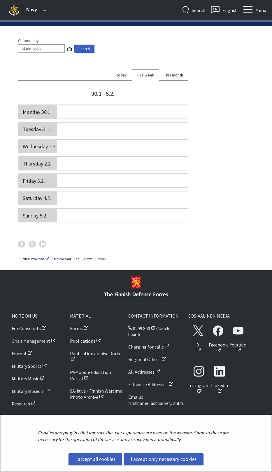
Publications (82, 341)
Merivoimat (62, 259)
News (88, 259)
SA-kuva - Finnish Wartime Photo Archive (96, 394)
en (77, 259)
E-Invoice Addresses (148, 384)
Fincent (19, 353)
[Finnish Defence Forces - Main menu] (37, 10)
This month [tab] (173, 75)
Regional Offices (144, 359)
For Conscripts (26, 328)
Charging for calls (146, 347)
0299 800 (139, 328)
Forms (76, 328)
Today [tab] (121, 75)
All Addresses (141, 372)
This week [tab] (145, 75)
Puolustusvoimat (33, 259)
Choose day (28, 40)
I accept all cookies (95, 459)
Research (21, 404)
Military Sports (26, 366)
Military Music (25, 379)
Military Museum (28, 391)
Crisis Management (31, 341)
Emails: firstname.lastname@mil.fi (155, 400)
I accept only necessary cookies (163, 459)
